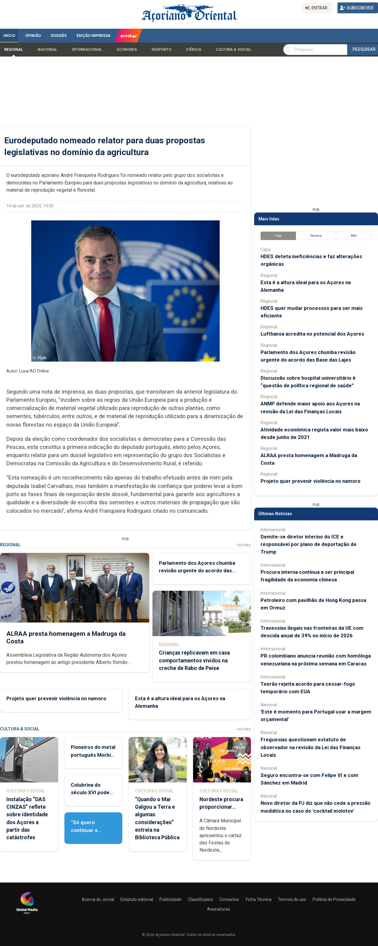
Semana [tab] (316, 236)
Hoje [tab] (278, 236)
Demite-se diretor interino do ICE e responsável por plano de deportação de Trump (309, 544)
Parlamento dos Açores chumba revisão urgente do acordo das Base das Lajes (197, 570)
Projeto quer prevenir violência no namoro (56, 698)
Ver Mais (244, 545)
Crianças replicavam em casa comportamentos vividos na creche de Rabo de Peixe (194, 660)
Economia (127, 49)
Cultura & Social (233, 49)
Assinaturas (218, 909)
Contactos (229, 899)
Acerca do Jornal (98, 899)
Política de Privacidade (334, 899)
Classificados (200, 899)
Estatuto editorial (136, 899)
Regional (13, 49)
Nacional (47, 49)
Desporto (161, 49)
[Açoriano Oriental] (27, 914)
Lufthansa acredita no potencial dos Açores (312, 334)
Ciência (193, 49)
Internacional (87, 49)
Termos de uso (292, 899)
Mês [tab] (354, 236)
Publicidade (170, 899)
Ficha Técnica (258, 899)
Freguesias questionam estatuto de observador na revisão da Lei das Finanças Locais (310, 747)
